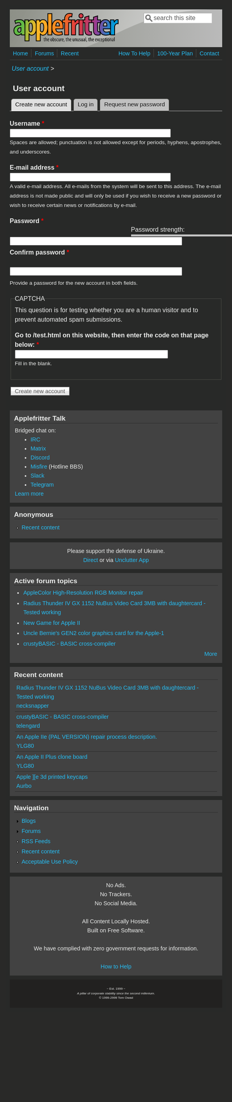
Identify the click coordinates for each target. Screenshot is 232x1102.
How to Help (115, 966)
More (210, 654)
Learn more (29, 494)
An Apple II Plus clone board (52, 757)
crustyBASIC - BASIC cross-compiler (69, 644)
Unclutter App (132, 560)
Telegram (42, 484)
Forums (44, 53)
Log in (86, 104)
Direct (90, 560)
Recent (70, 53)
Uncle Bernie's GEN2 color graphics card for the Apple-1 (93, 633)
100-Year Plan (175, 53)
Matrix (38, 448)
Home (20, 53)
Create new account (43, 103)
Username (27, 123)
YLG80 (25, 746)
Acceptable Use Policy (50, 862)
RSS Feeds (36, 841)
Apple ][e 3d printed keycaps (52, 777)
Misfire (39, 466)
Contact (209, 53)
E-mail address (34, 167)
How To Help (134, 53)
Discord (40, 457)
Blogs (29, 821)
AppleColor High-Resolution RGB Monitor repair (83, 592)
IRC (35, 439)
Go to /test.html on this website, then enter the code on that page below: (111, 340)
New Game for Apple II (51, 623)
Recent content (41, 527)
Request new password (134, 104)
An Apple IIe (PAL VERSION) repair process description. (86, 737)
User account (30, 68)
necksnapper (32, 706)
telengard (28, 726)
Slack (37, 475)
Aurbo (23, 786)
